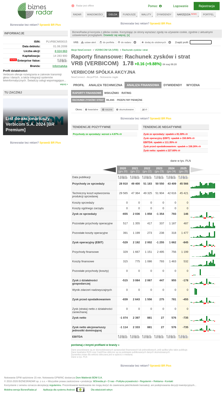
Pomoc (154, 6)
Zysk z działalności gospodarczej (84, 282)
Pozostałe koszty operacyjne (90, 232)
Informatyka (60, 66)
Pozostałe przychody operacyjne (92, 223)
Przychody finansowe (85, 251)
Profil (78, 85)
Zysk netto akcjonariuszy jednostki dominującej (89, 329)
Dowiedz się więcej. (115, 35)
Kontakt (169, 381)
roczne (106, 109)
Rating (126, 93)
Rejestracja (207, 6)
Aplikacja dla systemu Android (59, 389)
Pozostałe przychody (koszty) (90, 270)
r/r (144, 109)
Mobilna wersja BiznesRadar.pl (20, 389)
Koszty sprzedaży (83, 202)
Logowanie (180, 6)
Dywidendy (173, 85)
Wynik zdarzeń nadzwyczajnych (92, 289)
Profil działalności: (15, 70)
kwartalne (91, 109)
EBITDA (77, 336)
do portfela (106, 42)
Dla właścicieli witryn (102, 389)
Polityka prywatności (127, 381)
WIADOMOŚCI (95, 14)
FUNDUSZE (129, 14)
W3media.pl (99, 381)
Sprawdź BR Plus (160, 23)
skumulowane (124, 109)
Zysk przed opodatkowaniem (91, 299)
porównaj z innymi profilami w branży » (95, 344)
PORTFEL (208, 14)
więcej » (64, 84)
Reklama (158, 381)
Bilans (110, 100)
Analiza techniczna (105, 85)
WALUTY (146, 14)
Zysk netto (79, 317)
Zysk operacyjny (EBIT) (87, 242)
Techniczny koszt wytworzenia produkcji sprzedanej (91, 194)
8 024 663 (61, 51)
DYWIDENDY (164, 14)
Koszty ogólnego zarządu (88, 208)
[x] (128, 35)
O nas (111, 381)
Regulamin (145, 381)
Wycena (193, 85)
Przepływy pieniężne (129, 100)
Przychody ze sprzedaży (88, 183)
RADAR (77, 14)
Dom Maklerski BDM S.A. (89, 377)
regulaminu (55, 385)
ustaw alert (88, 42)
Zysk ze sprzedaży (84, 213)
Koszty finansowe (83, 261)
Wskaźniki (111, 93)
